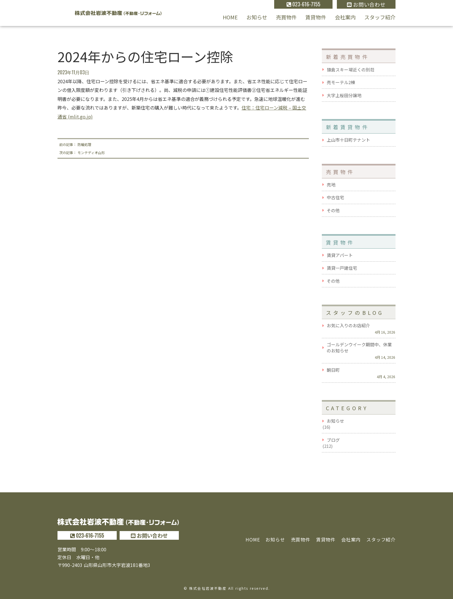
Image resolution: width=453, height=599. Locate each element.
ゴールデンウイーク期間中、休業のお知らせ (359, 347)
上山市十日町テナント (348, 140)
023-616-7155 (303, 4)
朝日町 (333, 370)
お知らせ (256, 17)
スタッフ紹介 (380, 17)
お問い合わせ (366, 4)
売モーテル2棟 (341, 82)
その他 (333, 210)
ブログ (333, 440)
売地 (331, 185)
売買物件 (286, 17)
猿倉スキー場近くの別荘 (350, 69)
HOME (230, 17)
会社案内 (345, 17)
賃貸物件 (315, 17)
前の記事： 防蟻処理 (75, 144)
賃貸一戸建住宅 (342, 268)
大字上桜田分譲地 (344, 95)
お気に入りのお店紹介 (348, 325)
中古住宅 (335, 197)
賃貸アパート (340, 255)
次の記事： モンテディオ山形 (82, 152)
